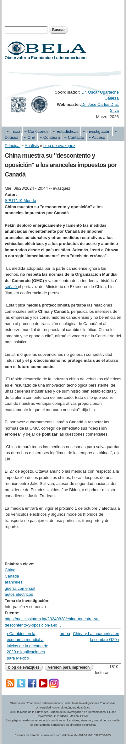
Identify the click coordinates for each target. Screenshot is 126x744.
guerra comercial (20, 588)
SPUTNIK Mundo (20, 200)
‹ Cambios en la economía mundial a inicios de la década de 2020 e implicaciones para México (27, 645)
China (10, 570)
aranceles (13, 582)
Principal (12, 145)
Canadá (12, 576)
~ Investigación (96, 131)
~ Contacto (74, 137)
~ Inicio (13, 131)
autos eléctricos (19, 594)
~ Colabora (50, 137)
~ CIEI (30, 137)
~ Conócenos (37, 131)
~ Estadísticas (66, 131)
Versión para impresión (69, 667)
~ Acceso (97, 137)
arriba (62, 633)
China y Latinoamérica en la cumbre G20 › (96, 636)
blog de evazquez (59, 145)
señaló (11, 286)
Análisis (32, 145)
